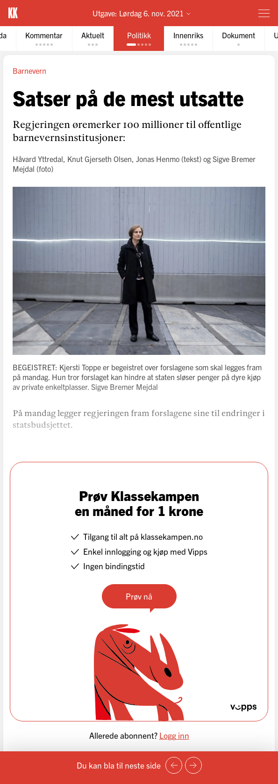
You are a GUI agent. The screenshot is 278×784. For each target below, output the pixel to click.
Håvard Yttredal (38, 158)
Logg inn (174, 735)
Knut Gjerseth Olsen (99, 158)
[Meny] (264, 13)
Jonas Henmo (157, 158)
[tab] (44, 38)
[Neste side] (193, 765)
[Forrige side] (173, 765)
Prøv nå (139, 596)
